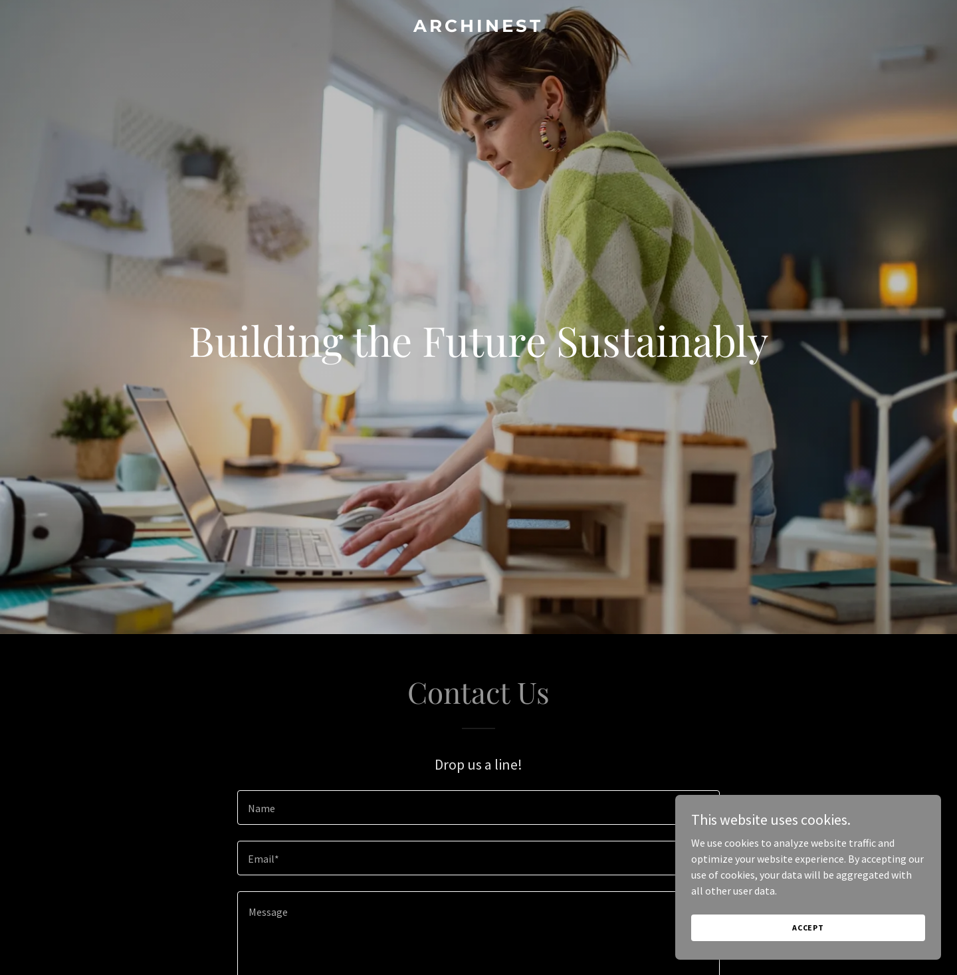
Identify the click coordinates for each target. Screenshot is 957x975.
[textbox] (478, 807)
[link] (478, 28)
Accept (808, 927)
